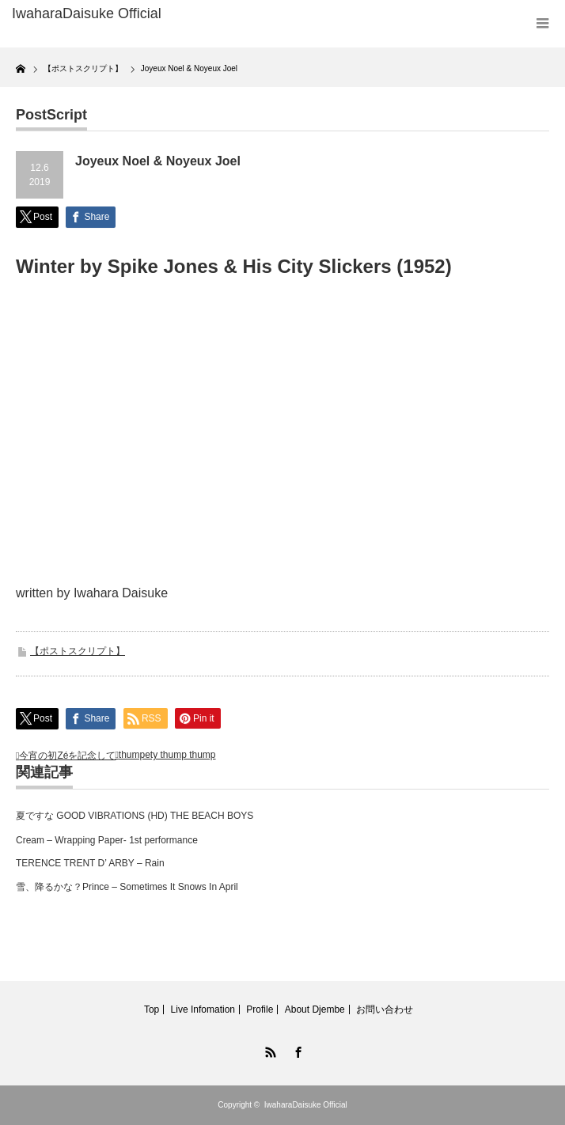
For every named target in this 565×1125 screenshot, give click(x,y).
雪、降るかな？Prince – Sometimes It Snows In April (127, 886)
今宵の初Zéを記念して (67, 755)
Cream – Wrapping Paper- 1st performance (107, 840)
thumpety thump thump (167, 754)
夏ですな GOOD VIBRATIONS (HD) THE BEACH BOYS (134, 815)
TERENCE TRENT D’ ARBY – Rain (90, 863)
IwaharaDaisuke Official (305, 1104)
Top (151, 1009)
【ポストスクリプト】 (77, 651)
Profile (259, 1009)
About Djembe (315, 1009)
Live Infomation (203, 1009)
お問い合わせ (384, 1009)
